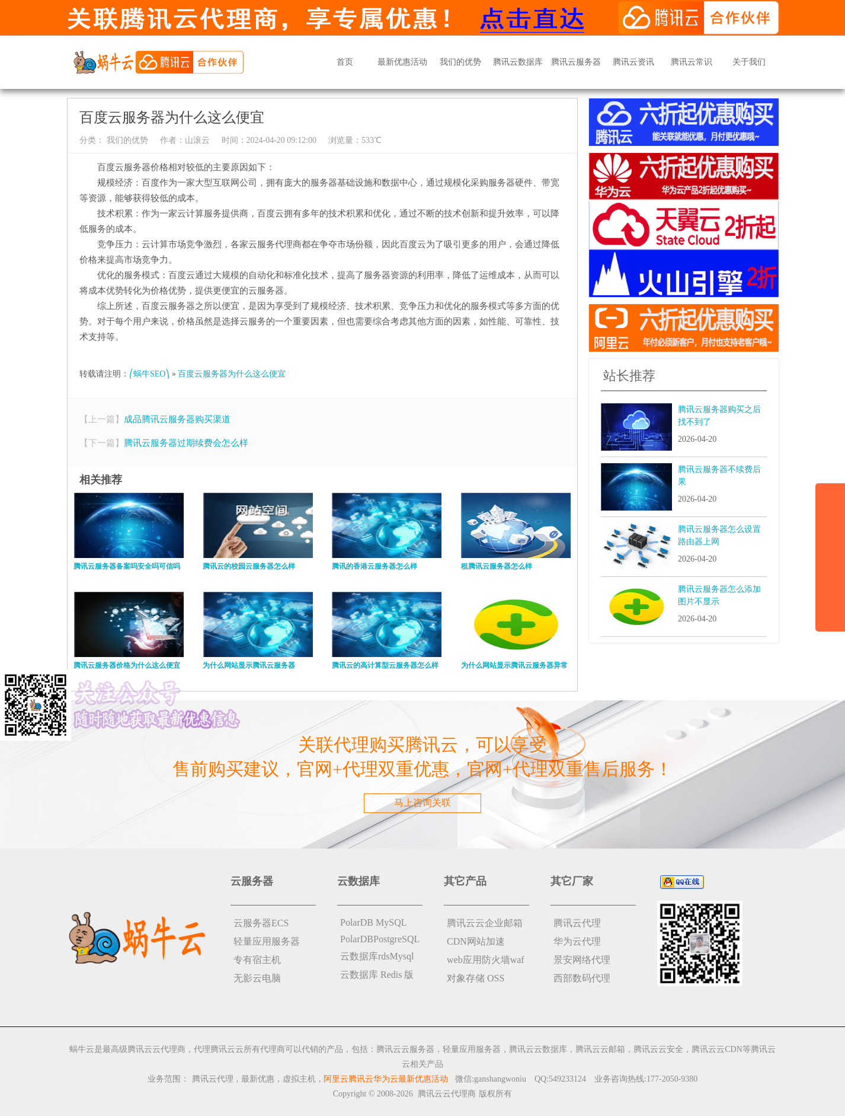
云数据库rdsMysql (377, 956)
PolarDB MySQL (373, 922)
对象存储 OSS (475, 978)
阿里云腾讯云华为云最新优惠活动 (386, 1078)
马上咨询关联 (422, 803)
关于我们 (749, 62)
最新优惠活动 (402, 62)
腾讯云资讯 (633, 62)
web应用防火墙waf (485, 960)
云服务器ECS (261, 923)
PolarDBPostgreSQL (380, 939)
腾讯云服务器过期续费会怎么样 (186, 443)
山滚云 (197, 140)
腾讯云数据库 (518, 62)
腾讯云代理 (577, 923)
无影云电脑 (257, 978)
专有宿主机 (257, 960)
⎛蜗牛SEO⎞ (149, 373)
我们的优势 (460, 62)
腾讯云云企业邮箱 (485, 923)
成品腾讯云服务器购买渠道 (177, 419)
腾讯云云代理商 (447, 1093)
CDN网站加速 (476, 941)
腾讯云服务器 (576, 62)
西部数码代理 (581, 978)
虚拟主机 (299, 1078)
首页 (345, 62)
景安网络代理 (581, 960)
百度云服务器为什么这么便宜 (232, 373)
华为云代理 (577, 941)
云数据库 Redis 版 (377, 975)
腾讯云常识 (691, 62)
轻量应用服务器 (266, 941)
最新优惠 (257, 1078)
